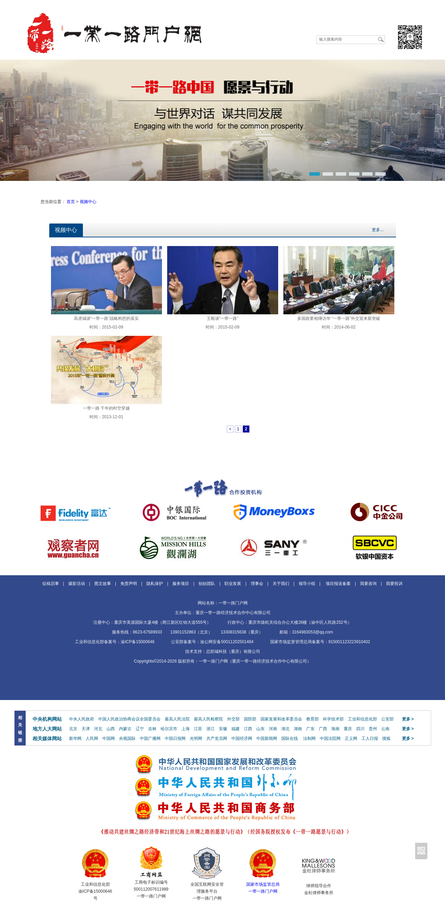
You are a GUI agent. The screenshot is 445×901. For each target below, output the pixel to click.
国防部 (250, 719)
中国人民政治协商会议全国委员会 (129, 719)
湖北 (285, 728)
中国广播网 (150, 738)
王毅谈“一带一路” (223, 318)
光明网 (196, 738)
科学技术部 (333, 719)
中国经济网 (241, 738)
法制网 (309, 738)
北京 (73, 728)
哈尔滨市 (169, 728)
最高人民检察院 (208, 719)
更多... (378, 229)
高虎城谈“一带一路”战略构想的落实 (106, 318)
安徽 (223, 728)
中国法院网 (330, 738)
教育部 (312, 719)
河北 (98, 728)
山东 (260, 728)
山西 (110, 728)
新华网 (75, 738)
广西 (323, 728)
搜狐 (386, 738)
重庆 (348, 728)
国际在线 (289, 738)
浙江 (210, 728)
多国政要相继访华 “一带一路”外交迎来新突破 (338, 318)
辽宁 (140, 728)
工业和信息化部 (362, 719)
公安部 (387, 719)
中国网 (108, 738)
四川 (360, 728)
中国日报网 (175, 738)
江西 (248, 728)
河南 (273, 728)
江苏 (198, 728)
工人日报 (369, 738)
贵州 (373, 728)
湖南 (298, 728)
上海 (185, 728)
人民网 (92, 738)
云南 (385, 728)
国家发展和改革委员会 (281, 719)
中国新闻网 (266, 738)
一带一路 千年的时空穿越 (106, 408)
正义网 (351, 738)
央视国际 (127, 738)
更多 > (408, 719)
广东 (310, 728)
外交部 (233, 719)
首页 (71, 201)
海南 (335, 728)
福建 (235, 728)
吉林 (152, 728)
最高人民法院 (177, 719)
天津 (86, 728)
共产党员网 (216, 738)
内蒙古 (125, 728)
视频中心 (88, 201)
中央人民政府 (81, 719)
